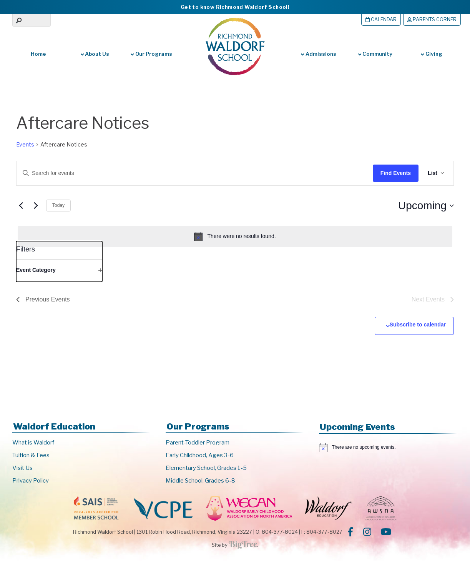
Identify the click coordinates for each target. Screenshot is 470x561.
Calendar (381, 19)
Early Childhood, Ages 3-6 (200, 455)
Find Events (395, 173)
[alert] (235, 236)
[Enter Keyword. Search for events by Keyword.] (188, 173)
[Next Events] (35, 205)
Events (25, 144)
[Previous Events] (20, 205)
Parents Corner (432, 19)
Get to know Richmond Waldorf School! (235, 7)
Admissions (318, 54)
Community (375, 54)
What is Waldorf (33, 442)
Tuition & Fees (31, 455)
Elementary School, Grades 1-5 (206, 467)
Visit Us (22, 467)
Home (38, 54)
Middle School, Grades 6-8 (200, 480)
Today (58, 205)
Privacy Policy (30, 480)
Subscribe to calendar (418, 324)
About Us (95, 54)
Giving (431, 54)
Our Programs (151, 54)
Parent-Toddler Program (197, 442)
